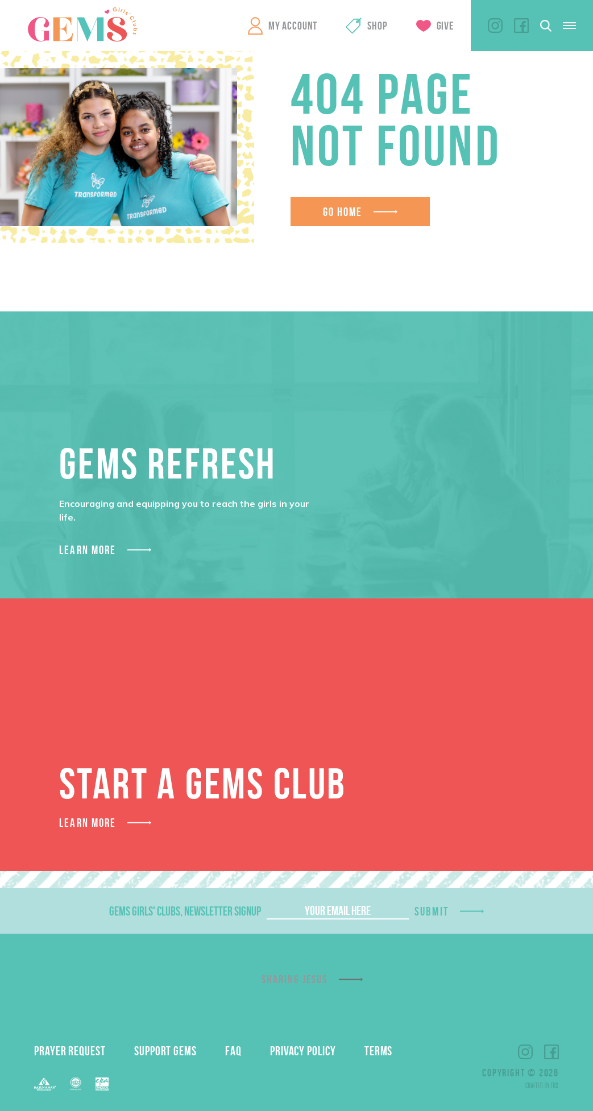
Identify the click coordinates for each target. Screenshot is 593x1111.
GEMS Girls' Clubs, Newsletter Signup (185, 911)
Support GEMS (165, 1051)
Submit (431, 911)
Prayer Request (70, 1051)
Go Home (343, 211)
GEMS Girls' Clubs (82, 24)
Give (445, 25)
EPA (102, 1084)
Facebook (521, 25)
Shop (377, 25)
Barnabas (45, 1084)
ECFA (75, 1084)
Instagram (495, 25)
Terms (378, 1051)
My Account (292, 25)
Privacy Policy (303, 1051)
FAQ (233, 1051)
